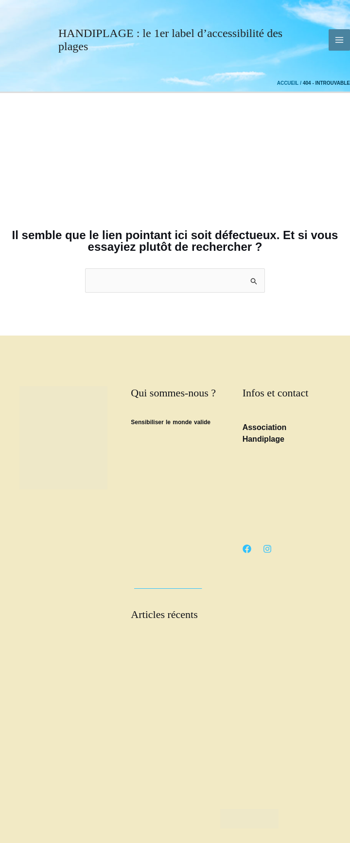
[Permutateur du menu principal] (339, 40)
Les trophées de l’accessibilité (169, 691)
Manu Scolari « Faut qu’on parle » (174, 749)
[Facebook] (247, 548)
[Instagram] (267, 548)
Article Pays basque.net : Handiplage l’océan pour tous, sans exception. (169, 714)
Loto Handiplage (152, 737)
